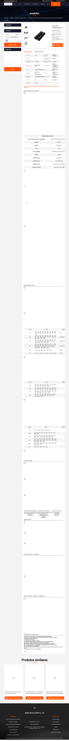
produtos (11, 17)
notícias (56, 727)
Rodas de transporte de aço (20, 17)
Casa (15, 4)
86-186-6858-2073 (60, 0)
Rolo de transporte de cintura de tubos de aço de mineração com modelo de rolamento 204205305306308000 (34, 692)
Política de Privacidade (56, 732)
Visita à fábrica (56, 721)
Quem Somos (27, 4)
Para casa (6, 17)
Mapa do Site (56, 729)
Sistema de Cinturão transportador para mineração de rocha (13, 692)
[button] (26, 45)
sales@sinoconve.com (48, 0)
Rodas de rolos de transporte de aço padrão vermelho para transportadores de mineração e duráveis (55, 692)
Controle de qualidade (55, 724)
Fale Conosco (35, 4)
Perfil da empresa (55, 719)
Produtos (20, 4)
